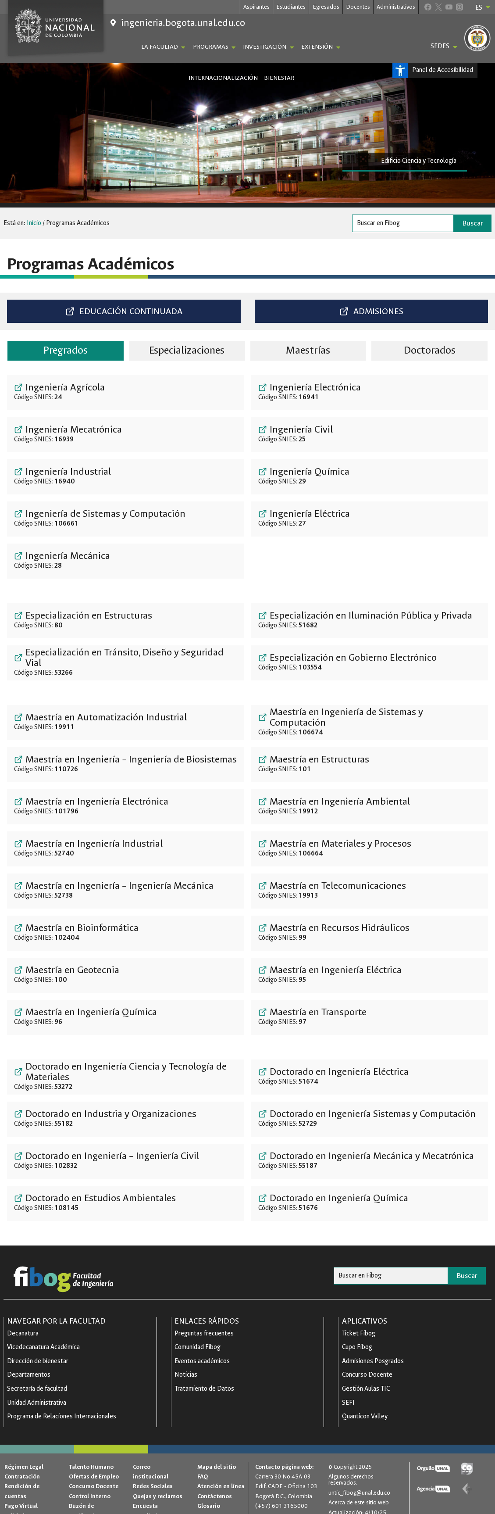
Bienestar (279, 78)
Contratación (22, 1463)
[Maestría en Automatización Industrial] (125, 721)
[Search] (403, 223)
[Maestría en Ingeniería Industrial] (125, 848)
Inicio (34, 223)
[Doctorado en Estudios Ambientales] (125, 1202)
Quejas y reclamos (157, 1482)
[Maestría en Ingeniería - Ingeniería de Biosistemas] (125, 763)
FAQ (202, 1463)
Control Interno (89, 1482)
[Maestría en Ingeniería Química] (125, 1016)
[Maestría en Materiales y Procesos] (369, 848)
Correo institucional (150, 1458)
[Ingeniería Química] (369, 476)
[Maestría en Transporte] (369, 1016)
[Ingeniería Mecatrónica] (125, 433)
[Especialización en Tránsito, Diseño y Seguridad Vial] (125, 662)
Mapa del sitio (216, 1453)
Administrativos (396, 7)
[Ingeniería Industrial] (125, 476)
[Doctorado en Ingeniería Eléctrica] (369, 1076)
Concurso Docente (93, 1472)
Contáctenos (214, 1482)
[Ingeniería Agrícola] (125, 391)
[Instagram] (459, 6)
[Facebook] (427, 6)
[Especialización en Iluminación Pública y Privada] (369, 619)
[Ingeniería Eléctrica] (369, 518)
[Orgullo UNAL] (433, 1455)
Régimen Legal (23, 1453)
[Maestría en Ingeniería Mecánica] (125, 890)
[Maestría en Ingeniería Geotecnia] (125, 974)
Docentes (358, 7)
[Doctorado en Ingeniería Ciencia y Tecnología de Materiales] (125, 1076)
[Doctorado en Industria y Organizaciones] (125, 1118)
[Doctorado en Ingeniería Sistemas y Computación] (369, 1118)
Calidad (14, 1502)
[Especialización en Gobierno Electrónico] (369, 662)
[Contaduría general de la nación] (467, 1475)
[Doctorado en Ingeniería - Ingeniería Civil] (125, 1160)
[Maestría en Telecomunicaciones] (369, 890)
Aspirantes (256, 7)
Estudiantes (291, 7)
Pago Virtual (21, 1492)
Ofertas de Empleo (94, 1463)
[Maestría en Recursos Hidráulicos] (369, 932)
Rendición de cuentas (21, 1477)
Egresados (326, 7)
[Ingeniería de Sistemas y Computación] (125, 518)
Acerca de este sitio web (358, 1489)
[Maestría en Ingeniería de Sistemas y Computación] (369, 721)
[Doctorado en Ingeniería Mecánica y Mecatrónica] (369, 1160)
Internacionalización (223, 78)
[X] (438, 6)
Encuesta (145, 1492)
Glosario (208, 1492)
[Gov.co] (467, 1455)
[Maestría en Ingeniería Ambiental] (369, 805)
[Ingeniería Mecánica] (125, 560)
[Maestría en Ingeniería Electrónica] (125, 805)
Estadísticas (150, 1502)
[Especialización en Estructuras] (125, 619)
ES (483, 7)
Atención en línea (220, 1472)
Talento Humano (91, 1453)
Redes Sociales (153, 1472)
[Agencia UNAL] (433, 1475)
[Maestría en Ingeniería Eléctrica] (369, 974)
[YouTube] (448, 6)
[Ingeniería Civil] (369, 433)
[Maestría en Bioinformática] (125, 932)
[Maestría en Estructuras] (369, 763)
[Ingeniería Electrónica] (369, 391)
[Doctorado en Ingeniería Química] (369, 1202)
